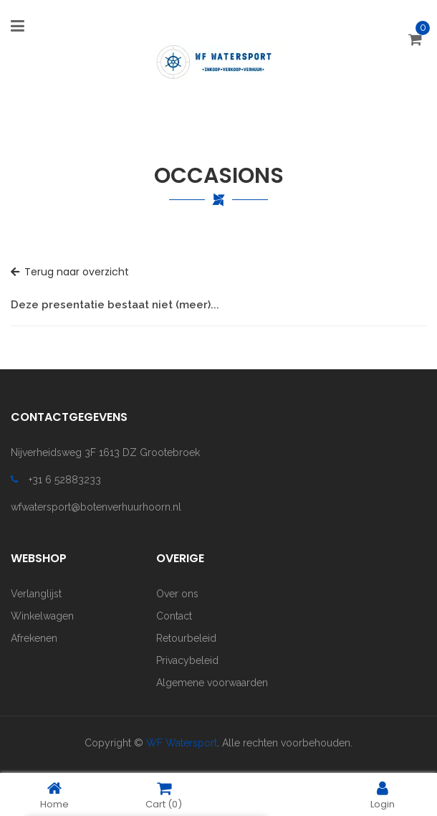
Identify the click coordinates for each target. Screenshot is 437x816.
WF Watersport (181, 743)
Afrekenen (34, 638)
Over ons (177, 593)
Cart (163, 795)
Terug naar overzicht (70, 272)
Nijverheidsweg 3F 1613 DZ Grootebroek (105, 452)
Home (54, 795)
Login (382, 795)
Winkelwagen (42, 616)
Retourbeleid (186, 638)
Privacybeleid (187, 660)
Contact (174, 616)
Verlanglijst (36, 593)
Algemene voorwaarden (212, 682)
